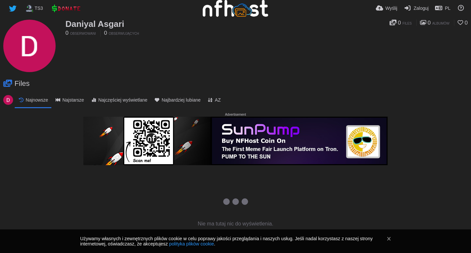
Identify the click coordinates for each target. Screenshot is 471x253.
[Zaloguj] (416, 8)
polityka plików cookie (191, 243)
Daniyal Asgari (94, 24)
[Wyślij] (386, 8)
